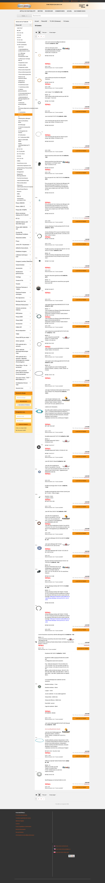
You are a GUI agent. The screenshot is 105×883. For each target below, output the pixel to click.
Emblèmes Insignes (21, 251)
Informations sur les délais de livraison (25, 835)
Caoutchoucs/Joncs (22, 163)
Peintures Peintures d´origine (21, 288)
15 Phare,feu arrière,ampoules (22, 103)
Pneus (17, 241)
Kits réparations (20, 298)
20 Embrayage (21, 124)
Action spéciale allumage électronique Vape (22, 351)
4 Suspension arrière (23, 67)
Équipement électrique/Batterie (21, 175)
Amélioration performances (19, 272)
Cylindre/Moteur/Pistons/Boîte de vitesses (24, 168)
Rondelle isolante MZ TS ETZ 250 (53, 436)
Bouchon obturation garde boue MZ (54, 275)
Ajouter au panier (81, 67)
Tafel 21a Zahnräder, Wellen (23, 140)
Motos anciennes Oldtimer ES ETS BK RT (22, 214)
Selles (18, 193)
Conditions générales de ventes (23, 818)
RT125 (17, 218)
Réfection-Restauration (22, 304)
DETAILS (47, 63)
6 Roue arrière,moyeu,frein (24, 72)
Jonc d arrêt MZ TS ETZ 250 (52, 116)
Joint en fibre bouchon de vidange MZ (54, 71)
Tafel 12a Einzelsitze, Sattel (23, 121)
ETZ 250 (19, 35)
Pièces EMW (19, 317)
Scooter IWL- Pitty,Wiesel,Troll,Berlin (22, 233)
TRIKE (17, 334)
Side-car (19, 196)
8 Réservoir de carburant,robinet (22, 77)
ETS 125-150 (20, 158)
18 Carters (20, 114)
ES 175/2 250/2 (21, 153)
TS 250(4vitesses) (21, 42)
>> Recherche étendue (23, 405)
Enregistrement (84, 1)
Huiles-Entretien (20, 265)
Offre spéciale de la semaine (21, 345)
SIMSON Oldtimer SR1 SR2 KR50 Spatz (22, 223)
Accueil (69, 11)
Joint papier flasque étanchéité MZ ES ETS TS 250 (57, 304)
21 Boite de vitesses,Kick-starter (24, 127)
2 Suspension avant (23, 62)
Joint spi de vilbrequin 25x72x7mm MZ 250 (55, 538)
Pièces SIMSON (20, 203)
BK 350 (18, 30)
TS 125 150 (19, 40)
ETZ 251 (19, 37)
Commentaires (60, 11)
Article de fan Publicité (27, 11)
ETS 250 (19, 156)
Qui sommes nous (79, 11)
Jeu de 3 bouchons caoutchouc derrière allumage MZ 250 (52, 634)
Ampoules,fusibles (21, 237)
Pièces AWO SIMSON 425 (21, 228)
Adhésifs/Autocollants (22, 248)
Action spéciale (20, 341)
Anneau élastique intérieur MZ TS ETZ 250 (55, 586)
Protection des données (21, 815)
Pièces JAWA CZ (20, 206)
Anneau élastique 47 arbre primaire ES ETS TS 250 (57, 226)
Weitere (40, 11)
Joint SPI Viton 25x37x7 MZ (52, 511)
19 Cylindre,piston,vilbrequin (24, 117)
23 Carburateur (22, 135)
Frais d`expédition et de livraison (23, 826)
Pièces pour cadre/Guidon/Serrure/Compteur (24, 186)
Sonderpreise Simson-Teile (22, 383)
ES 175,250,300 (21, 151)
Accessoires (19, 268)
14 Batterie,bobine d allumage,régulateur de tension (23, 99)
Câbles (18, 160)
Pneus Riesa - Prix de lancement (21, 366)
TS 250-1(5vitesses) (22, 44)
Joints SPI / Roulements (22, 244)
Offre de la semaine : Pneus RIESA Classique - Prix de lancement (22, 372)
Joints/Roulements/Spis (23, 180)
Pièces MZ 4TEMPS (21, 210)
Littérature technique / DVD (22, 255)
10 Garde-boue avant (23, 84)
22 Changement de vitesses (22, 131)
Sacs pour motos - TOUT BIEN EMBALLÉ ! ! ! (22, 378)
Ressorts (19, 191)
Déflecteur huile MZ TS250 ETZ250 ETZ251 (55, 760)
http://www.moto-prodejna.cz (63, 849)
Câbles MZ (19, 327)
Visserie (18, 284)
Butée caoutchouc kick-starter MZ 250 (54, 155)
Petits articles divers (22, 182)
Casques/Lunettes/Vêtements (24, 261)
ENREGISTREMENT (23, 424)
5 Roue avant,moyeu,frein (24, 69)
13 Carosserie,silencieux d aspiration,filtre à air (24, 94)
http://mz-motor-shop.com (62, 852)
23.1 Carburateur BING (23, 137)
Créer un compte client (21, 428)
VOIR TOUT (19, 28)
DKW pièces (19, 313)
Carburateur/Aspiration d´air (24, 165)
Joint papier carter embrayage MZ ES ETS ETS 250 (57, 361)
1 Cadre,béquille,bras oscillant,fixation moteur (24, 50)
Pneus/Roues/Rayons (22, 189)
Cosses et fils (19, 280)
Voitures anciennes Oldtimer (21, 309)
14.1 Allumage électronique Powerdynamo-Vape (23, 55)
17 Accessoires (21, 112)
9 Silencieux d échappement (21, 81)
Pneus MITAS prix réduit (22, 337)
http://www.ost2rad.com (62, 846)
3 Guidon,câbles (22, 65)
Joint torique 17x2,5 (50, 92)
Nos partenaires (19, 832)
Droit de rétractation (21, 829)
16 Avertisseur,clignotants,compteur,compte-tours (25, 108)
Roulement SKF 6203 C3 (51, 653)
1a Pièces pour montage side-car (24, 59)
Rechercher (66, 1)
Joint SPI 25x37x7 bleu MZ (51, 461)
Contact (18, 823)
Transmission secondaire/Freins (21, 199)
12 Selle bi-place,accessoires (22, 90)
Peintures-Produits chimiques (21, 293)
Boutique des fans (21, 301)
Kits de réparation (21, 330)
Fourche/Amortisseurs (22, 178)
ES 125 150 (19, 149)
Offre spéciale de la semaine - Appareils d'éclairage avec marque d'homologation (22, 359)
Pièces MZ (19, 25)
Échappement (20, 171)
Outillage (18, 277)
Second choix (19, 388)
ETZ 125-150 (20, 32)
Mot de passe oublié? (21, 430)
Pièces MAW (19, 320)
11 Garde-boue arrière (23, 87)
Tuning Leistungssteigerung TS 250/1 (24, 145)
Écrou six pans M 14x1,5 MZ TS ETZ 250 (54, 177)
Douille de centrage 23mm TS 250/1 (53, 485)
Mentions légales (20, 820)
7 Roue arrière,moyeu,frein (24, 74)
